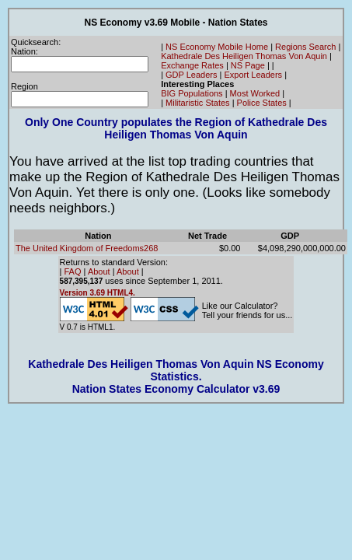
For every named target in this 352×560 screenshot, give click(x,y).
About (99, 271)
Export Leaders (253, 74)
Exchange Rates (192, 65)
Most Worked (255, 93)
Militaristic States (198, 102)
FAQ (73, 271)
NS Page (248, 65)
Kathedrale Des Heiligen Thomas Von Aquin (244, 56)
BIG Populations (192, 93)
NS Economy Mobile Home (217, 46)
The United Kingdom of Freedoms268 (87, 248)
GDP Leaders (191, 74)
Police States (262, 102)
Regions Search (305, 46)
